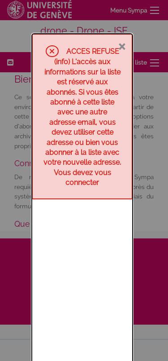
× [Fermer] (121, 12)
